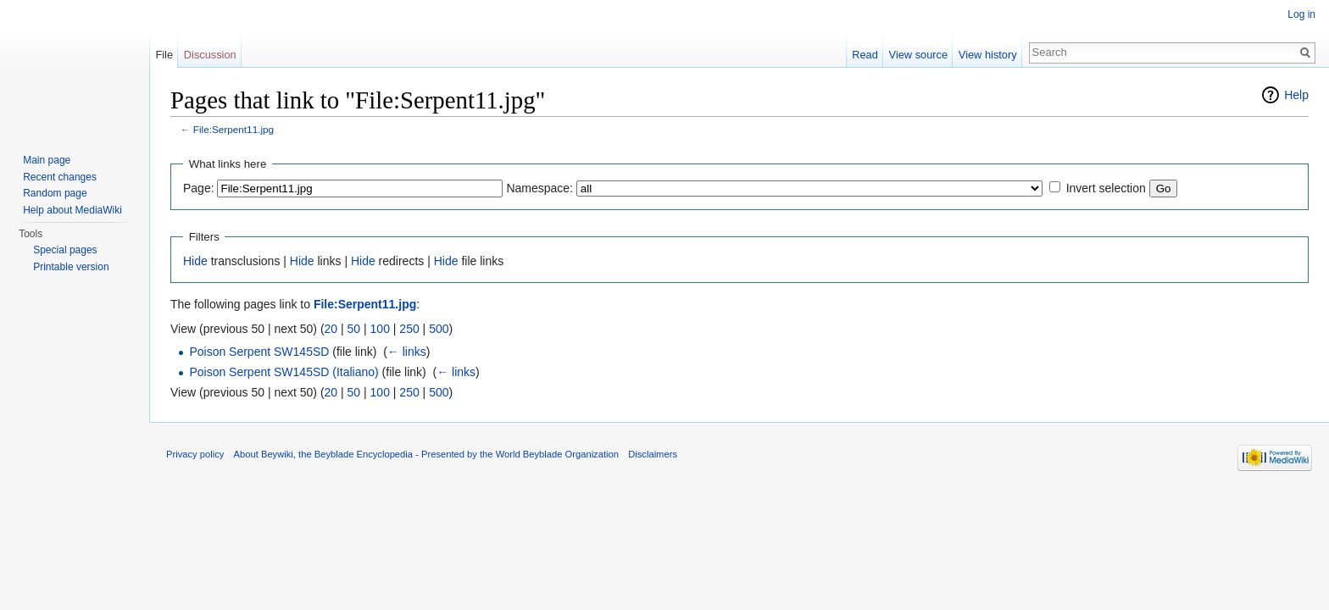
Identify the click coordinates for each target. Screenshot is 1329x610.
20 (331, 329)
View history (988, 54)
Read (865, 54)
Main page (46, 160)
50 (354, 329)
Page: (198, 188)
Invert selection (1106, 188)
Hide (195, 261)
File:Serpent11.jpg (233, 129)
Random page (54, 193)
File (164, 54)
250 (409, 329)
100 (380, 329)
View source (918, 54)
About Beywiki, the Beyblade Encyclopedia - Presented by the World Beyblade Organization (426, 454)
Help (1296, 95)
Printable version (70, 267)
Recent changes (60, 177)
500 (438, 329)
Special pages (65, 250)
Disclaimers (652, 454)
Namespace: (539, 188)
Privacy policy (195, 454)
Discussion (210, 54)
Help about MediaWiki (72, 210)
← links (406, 351)
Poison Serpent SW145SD (259, 351)
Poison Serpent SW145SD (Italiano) (283, 372)
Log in (1301, 14)
